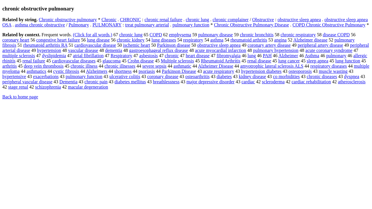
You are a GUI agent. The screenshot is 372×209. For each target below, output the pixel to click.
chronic (172, 55)
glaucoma (112, 60)
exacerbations (46, 76)
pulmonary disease (215, 34)
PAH (267, 55)
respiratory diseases (328, 66)
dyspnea (351, 76)
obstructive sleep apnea (299, 19)
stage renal (18, 86)
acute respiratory (218, 71)
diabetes (224, 76)
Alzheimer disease (310, 39)
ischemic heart (136, 45)
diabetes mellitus (130, 81)
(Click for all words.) (92, 34)
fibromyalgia (229, 55)
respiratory (193, 39)
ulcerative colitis (124, 76)
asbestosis (148, 55)
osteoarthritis (197, 76)
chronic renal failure (163, 19)
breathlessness (166, 81)
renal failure (33, 60)
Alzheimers (97, 71)
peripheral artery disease (320, 45)
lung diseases (163, 39)
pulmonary (336, 55)
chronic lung (197, 19)
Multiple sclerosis (177, 60)
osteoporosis (300, 71)
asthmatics (36, 71)
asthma (216, 39)
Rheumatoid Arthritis (220, 60)
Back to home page (20, 96)
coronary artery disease (269, 45)
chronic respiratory (298, 34)
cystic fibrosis (66, 71)
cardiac (248, 81)
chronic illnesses (120, 66)
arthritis (9, 66)
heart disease (198, 55)
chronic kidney (131, 39)
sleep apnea (317, 60)
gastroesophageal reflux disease (158, 50)
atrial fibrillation (88, 55)
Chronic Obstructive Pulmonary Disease (251, 24)
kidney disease (252, 76)
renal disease (259, 60)
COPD (156, 34)
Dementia (68, 81)
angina (280, 39)
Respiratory (121, 55)
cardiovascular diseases (74, 60)
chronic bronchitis (256, 34)
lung (252, 55)
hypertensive (14, 76)
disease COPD (336, 34)
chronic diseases (322, 76)
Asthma (312, 55)
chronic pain (96, 81)
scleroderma (273, 81)
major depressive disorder (211, 81)
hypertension (49, 50)
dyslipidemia (54, 55)
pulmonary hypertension (275, 50)
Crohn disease (141, 60)
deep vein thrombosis (44, 66)
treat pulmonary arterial (147, 24)
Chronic (109, 19)
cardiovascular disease (95, 45)
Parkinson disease (173, 45)
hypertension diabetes (261, 71)
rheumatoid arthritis (248, 39)
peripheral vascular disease (27, 81)
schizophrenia (48, 86)
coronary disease (162, 76)
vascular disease (83, 50)
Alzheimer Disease (215, 66)
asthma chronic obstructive (40, 24)
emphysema (180, 34)
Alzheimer (288, 55)
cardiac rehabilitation (311, 81)
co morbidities (286, 76)
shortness (123, 71)
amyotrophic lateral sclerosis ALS (271, 66)
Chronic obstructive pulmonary (68, 19)
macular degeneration (88, 86)
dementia (113, 50)
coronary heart (15, 39)
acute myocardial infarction (220, 50)
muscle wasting (333, 71)
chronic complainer (230, 19)
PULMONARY (106, 24)
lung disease (98, 39)
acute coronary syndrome (329, 50)
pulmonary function (191, 24)
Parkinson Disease (179, 71)
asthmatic (182, 66)
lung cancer (289, 60)
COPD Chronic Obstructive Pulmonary (328, 24)
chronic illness (84, 66)
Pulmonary (79, 24)
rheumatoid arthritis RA (45, 45)
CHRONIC (130, 19)
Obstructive (263, 19)
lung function (347, 60)
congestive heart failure (58, 39)
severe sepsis (154, 66)
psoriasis (147, 71)
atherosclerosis (352, 81)
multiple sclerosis (18, 55)
